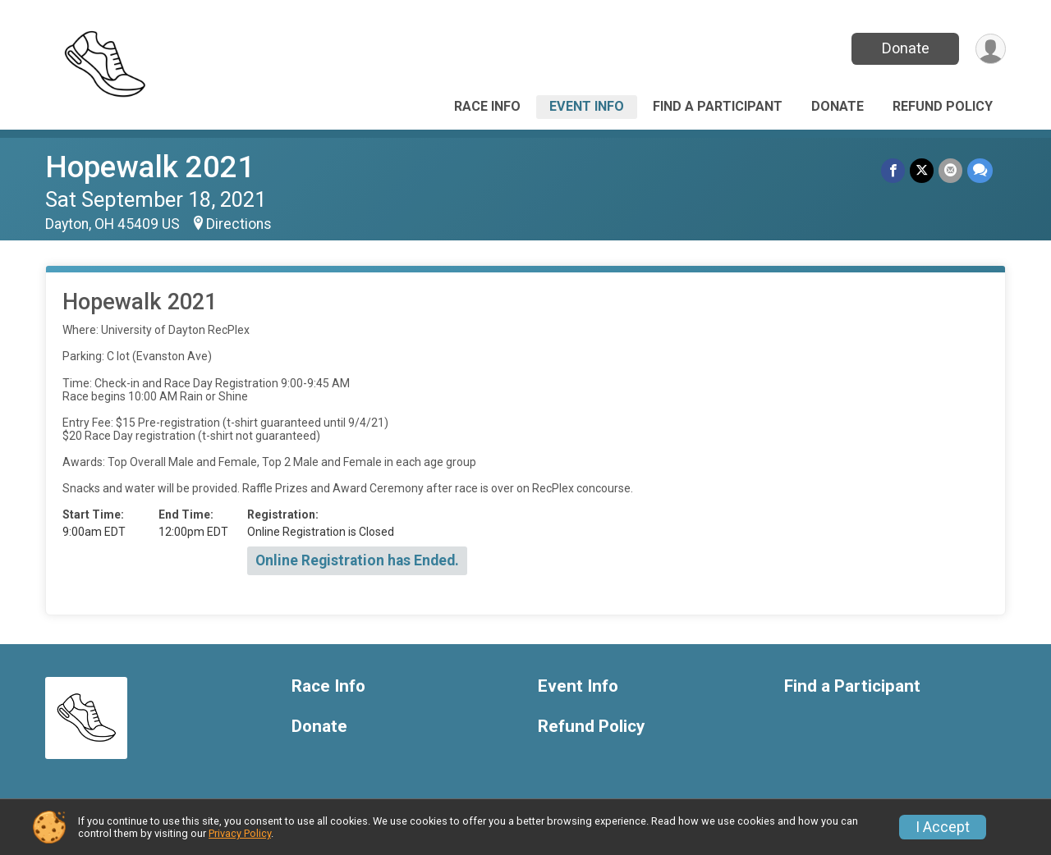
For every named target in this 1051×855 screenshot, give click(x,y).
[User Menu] (990, 49)
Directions (239, 224)
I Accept (943, 827)
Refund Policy (943, 106)
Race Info (487, 106)
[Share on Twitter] (922, 170)
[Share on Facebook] (893, 170)
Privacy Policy (240, 833)
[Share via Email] (950, 170)
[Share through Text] (980, 170)
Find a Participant (718, 106)
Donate (905, 48)
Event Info (586, 106)
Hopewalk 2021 (150, 167)
